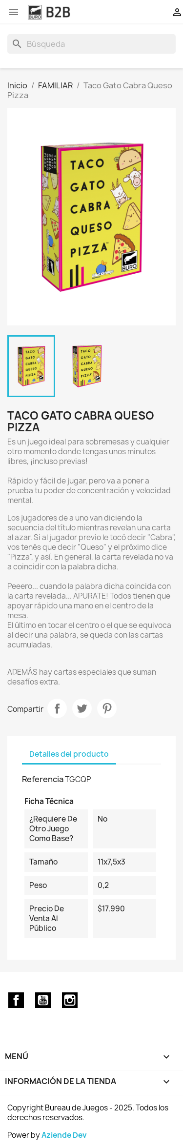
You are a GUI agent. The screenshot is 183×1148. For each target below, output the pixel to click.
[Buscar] (91, 44)
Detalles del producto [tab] (69, 754)
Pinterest (107, 708)
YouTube (43, 1000)
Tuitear (82, 708)
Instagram (70, 1000)
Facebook (16, 1000)
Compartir (57, 708)
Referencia (42, 779)
